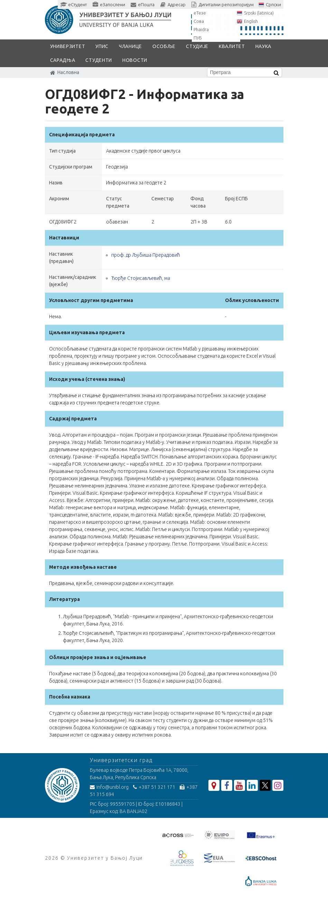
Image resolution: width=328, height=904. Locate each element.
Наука (263, 46)
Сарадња (62, 60)
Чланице (130, 46)
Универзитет (67, 46)
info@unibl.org (109, 787)
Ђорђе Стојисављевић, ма (140, 278)
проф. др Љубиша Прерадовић (145, 255)
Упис (102, 46)
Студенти (98, 60)
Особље (164, 46)
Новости (134, 60)
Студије (197, 46)
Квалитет (232, 46)
